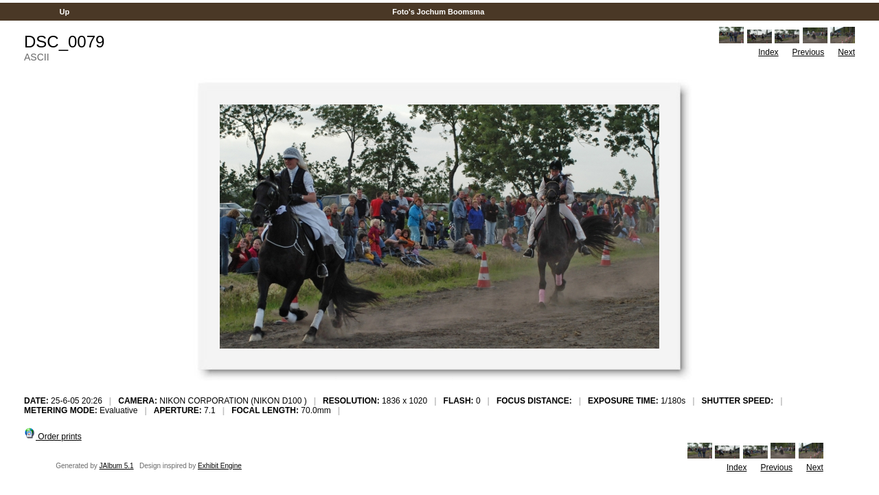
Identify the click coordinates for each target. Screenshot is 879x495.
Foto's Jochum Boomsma (438, 12)
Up (64, 12)
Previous (808, 52)
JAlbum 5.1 (117, 466)
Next (846, 52)
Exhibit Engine (220, 466)
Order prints (53, 436)
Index (768, 52)
